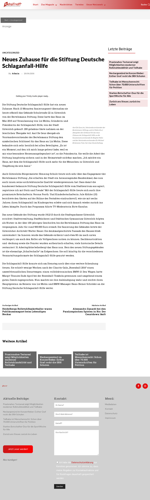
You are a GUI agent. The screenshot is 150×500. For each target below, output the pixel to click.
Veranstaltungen (14, 353)
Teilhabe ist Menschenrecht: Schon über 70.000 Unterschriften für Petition (89, 362)
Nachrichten (47, 355)
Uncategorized (16, 20)
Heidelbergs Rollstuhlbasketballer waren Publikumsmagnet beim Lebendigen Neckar (27, 311)
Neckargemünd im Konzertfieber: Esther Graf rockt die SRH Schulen (53, 362)
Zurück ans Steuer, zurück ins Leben (126, 98)
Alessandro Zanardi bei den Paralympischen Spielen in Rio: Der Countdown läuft (84, 311)
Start (6, 20)
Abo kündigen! (10, 459)
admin (15, 74)
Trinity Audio (31, 96)
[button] (145, 4)
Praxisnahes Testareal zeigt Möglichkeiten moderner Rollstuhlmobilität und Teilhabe (20, 362)
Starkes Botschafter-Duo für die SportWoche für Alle (124, 91)
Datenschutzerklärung (82, 461)
